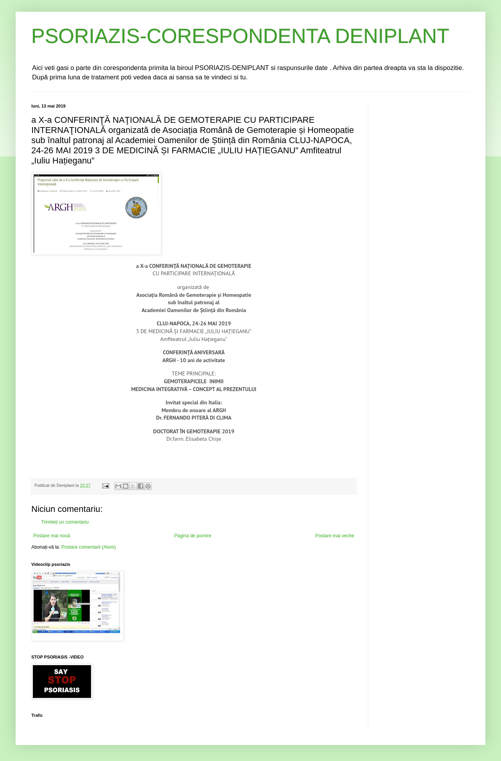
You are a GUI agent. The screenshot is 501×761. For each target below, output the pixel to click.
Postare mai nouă (51, 535)
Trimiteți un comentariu (65, 522)
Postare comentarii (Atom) (88, 547)
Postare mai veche (334, 535)
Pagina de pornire (192, 535)
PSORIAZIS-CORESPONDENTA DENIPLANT (240, 36)
